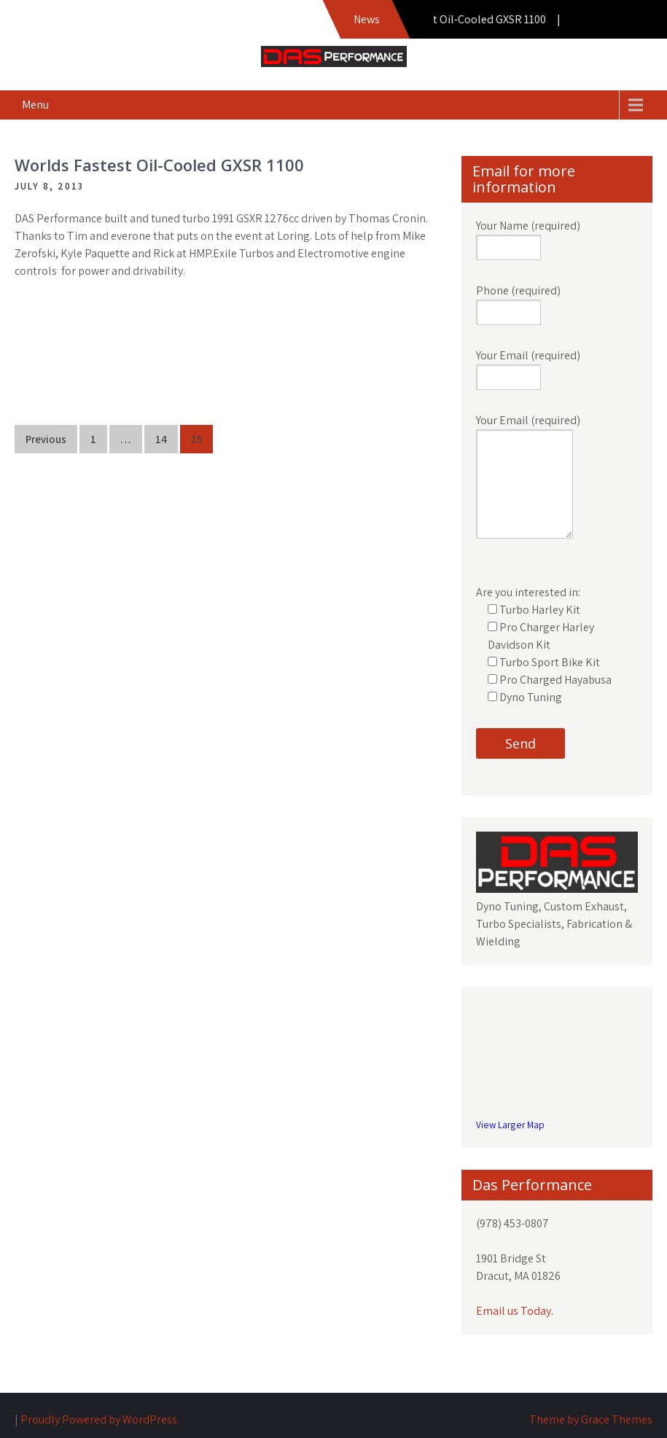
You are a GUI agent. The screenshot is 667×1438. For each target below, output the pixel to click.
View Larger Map (510, 1124)
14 (161, 439)
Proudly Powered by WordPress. (99, 1419)
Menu (35, 104)
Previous (46, 439)
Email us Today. (514, 1310)
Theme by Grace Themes (590, 1419)
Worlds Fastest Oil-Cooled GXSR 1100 (159, 165)
